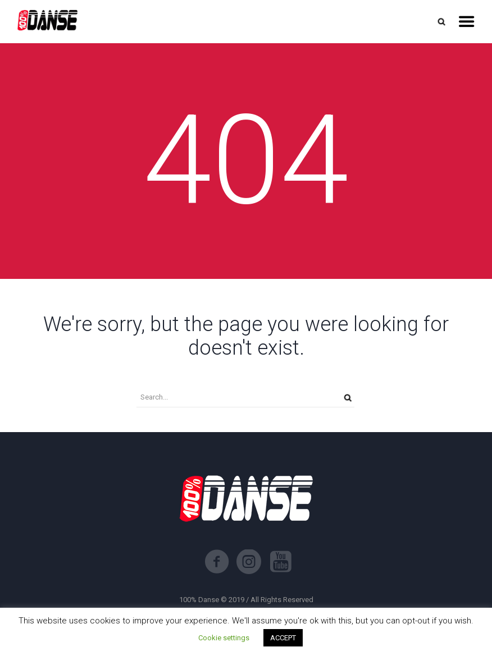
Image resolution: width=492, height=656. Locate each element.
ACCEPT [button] (283, 638)
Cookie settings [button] (223, 638)
